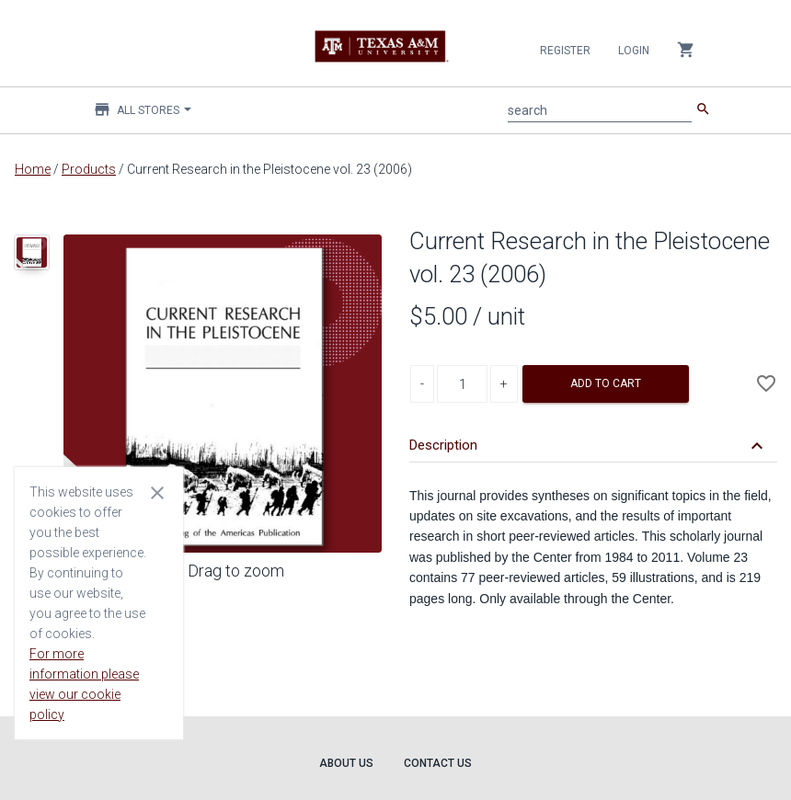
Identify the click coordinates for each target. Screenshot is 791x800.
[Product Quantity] (462, 384)
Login (633, 50)
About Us (346, 763)
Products (89, 169)
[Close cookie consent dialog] (157, 492)
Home (33, 169)
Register (565, 50)
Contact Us (438, 763)
